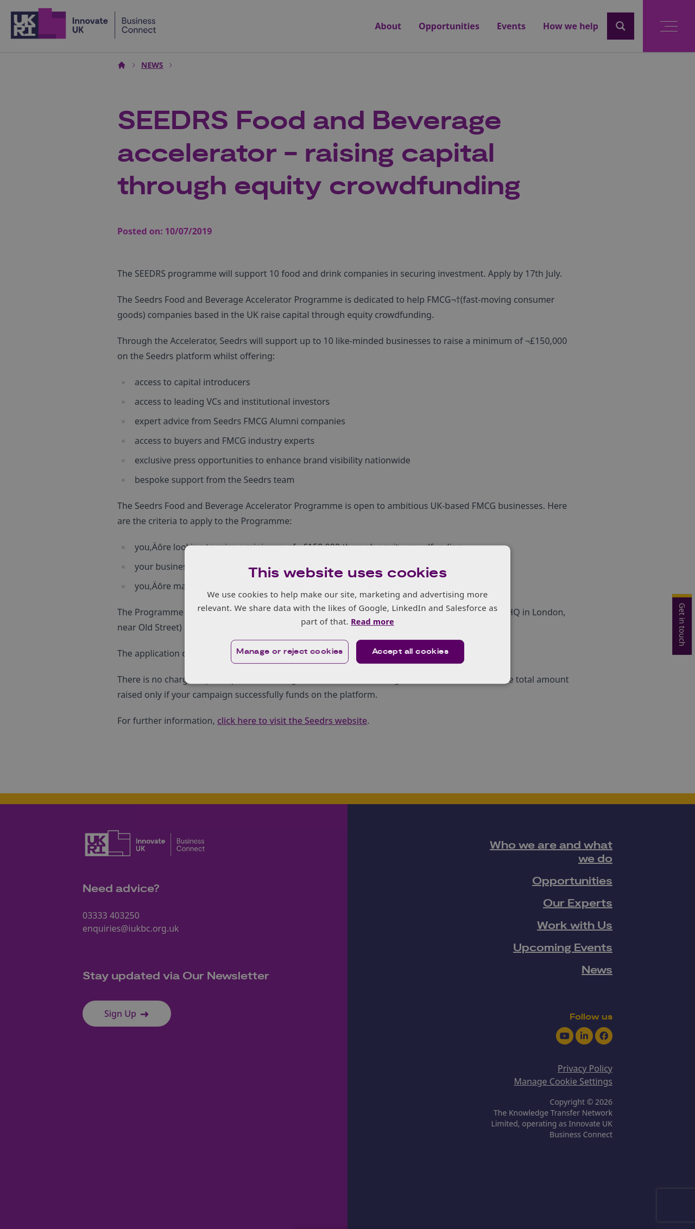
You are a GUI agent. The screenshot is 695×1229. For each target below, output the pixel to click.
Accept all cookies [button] (410, 652)
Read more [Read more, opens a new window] (372, 621)
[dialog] (347, 614)
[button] (288, 652)
